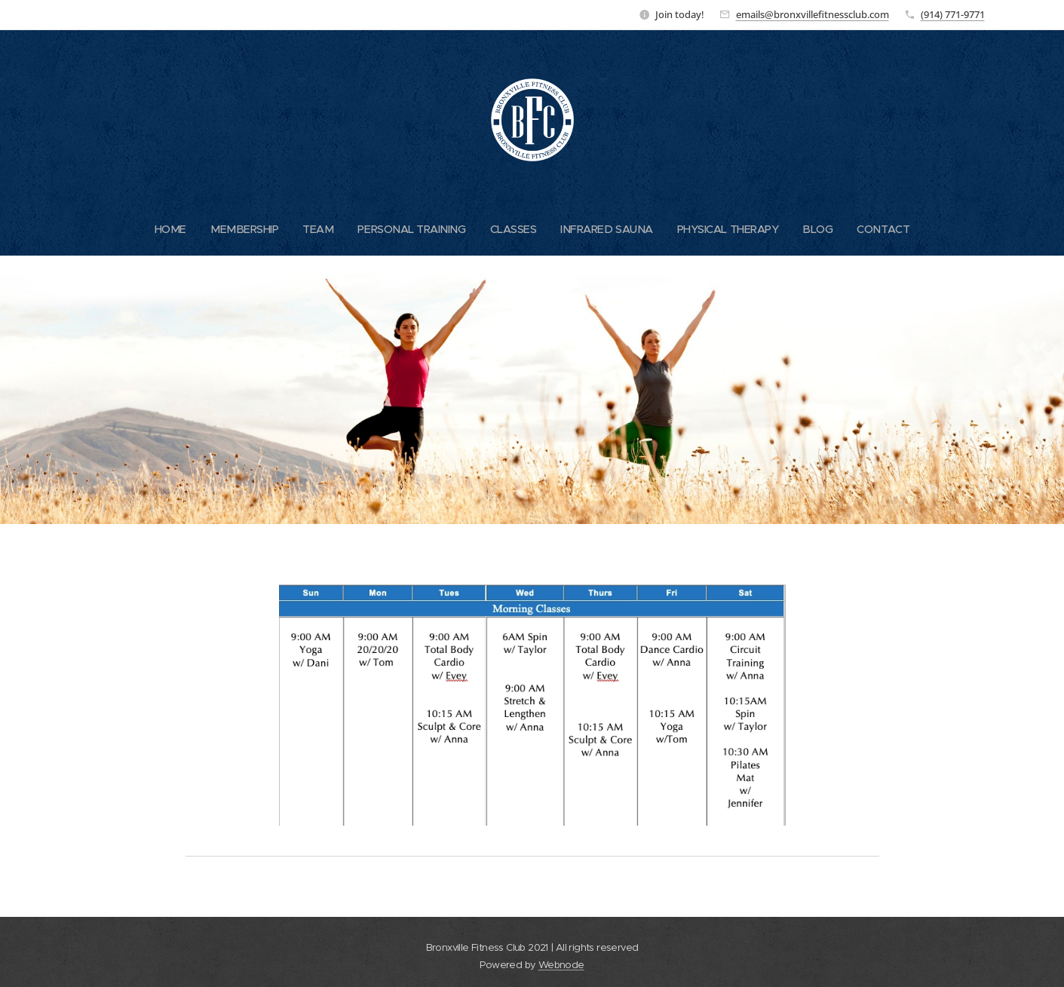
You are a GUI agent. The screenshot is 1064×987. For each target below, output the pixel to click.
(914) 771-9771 (953, 14)
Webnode (561, 964)
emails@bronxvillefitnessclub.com (812, 14)
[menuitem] (163, 229)
